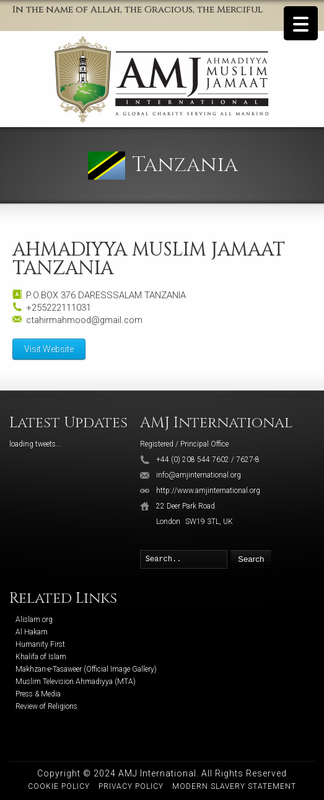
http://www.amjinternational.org (208, 490)
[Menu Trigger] (301, 23)
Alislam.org (34, 619)
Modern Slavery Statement (234, 786)
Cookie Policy (59, 786)
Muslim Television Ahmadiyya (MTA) (75, 681)
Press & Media (38, 694)
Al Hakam (31, 632)
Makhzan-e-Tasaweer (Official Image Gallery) (86, 669)
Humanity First (40, 644)
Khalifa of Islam (40, 656)
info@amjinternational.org (198, 475)
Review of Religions (46, 706)
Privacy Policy (131, 786)
